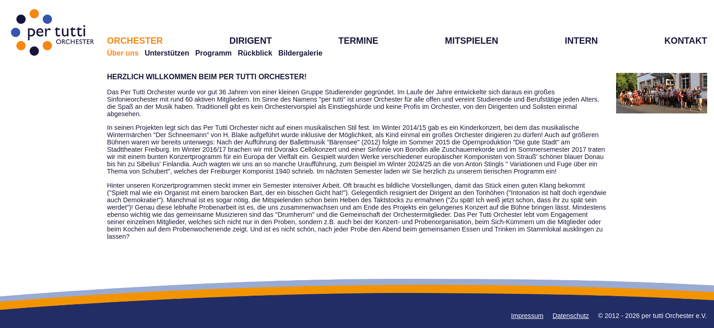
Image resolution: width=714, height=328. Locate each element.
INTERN (581, 41)
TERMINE (358, 41)
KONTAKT (685, 41)
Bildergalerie (300, 53)
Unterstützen (167, 53)
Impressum (527, 315)
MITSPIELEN (471, 41)
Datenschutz (570, 315)
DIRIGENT (251, 41)
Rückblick (255, 53)
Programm (213, 53)
